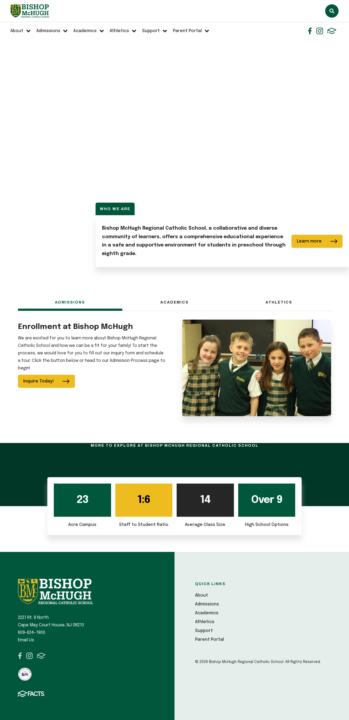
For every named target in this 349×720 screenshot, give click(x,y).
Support (204, 630)
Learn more (317, 241)
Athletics (278, 302)
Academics (174, 302)
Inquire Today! (46, 381)
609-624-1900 (31, 632)
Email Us (26, 640)
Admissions (70, 302)
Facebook (310, 31)
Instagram (319, 31)
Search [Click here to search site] (332, 11)
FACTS (331, 31)
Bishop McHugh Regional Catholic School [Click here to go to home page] (30, 11)
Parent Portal (209, 639)
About (201, 595)
